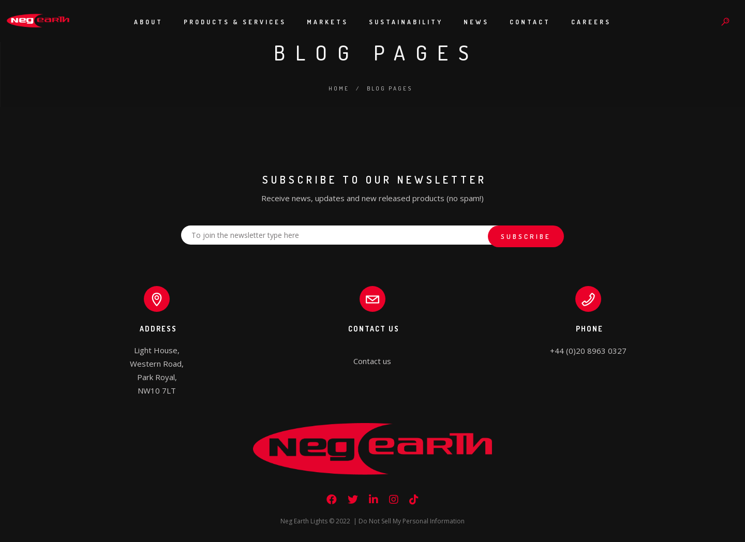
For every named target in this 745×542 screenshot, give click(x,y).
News (476, 22)
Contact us (372, 361)
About (148, 22)
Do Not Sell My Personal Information (412, 521)
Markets (327, 22)
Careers (591, 22)
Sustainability (406, 22)
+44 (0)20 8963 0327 (588, 350)
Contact (530, 22)
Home (339, 88)
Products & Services (235, 22)
